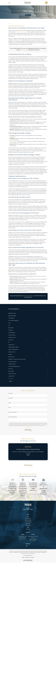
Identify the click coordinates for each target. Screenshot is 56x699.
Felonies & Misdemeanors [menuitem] (13, 349)
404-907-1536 (28, 509)
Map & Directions (22, 539)
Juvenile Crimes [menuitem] (11, 376)
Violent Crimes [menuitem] (11, 371)
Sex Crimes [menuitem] (10, 368)
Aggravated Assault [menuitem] (12, 313)
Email (9, 407)
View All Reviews (28, 465)
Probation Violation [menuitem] (12, 364)
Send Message (28, 429)
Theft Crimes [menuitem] (10, 378)
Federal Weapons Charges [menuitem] (13, 347)
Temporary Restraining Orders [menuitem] (14, 366)
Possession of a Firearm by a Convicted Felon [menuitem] (17, 359)
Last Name (10, 398)
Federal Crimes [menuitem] (11, 344)
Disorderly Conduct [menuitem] (12, 337)
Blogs (28, 527)
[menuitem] (23, 557)
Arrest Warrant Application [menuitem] (13, 320)
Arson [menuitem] (9, 322)
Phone (9, 402)
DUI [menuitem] (9, 342)
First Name (10, 393)
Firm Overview (28, 518)
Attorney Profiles (28, 520)
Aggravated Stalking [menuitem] (12, 315)
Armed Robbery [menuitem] (11, 318)
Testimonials (28, 525)
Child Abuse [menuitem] (10, 330)
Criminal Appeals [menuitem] (11, 332)
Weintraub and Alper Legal (21, 31)
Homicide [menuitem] (10, 354)
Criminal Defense (28, 521)
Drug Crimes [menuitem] (10, 339)
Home (28, 516)
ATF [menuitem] (9, 325)
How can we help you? (12, 416)
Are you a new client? (12, 412)
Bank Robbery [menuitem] (11, 327)
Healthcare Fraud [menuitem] (11, 351)
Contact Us (28, 14)
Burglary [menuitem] (10, 381)
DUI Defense (28, 523)
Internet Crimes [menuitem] (11, 356)
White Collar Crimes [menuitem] (12, 373)
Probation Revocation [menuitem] (12, 361)
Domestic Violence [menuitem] (12, 335)
